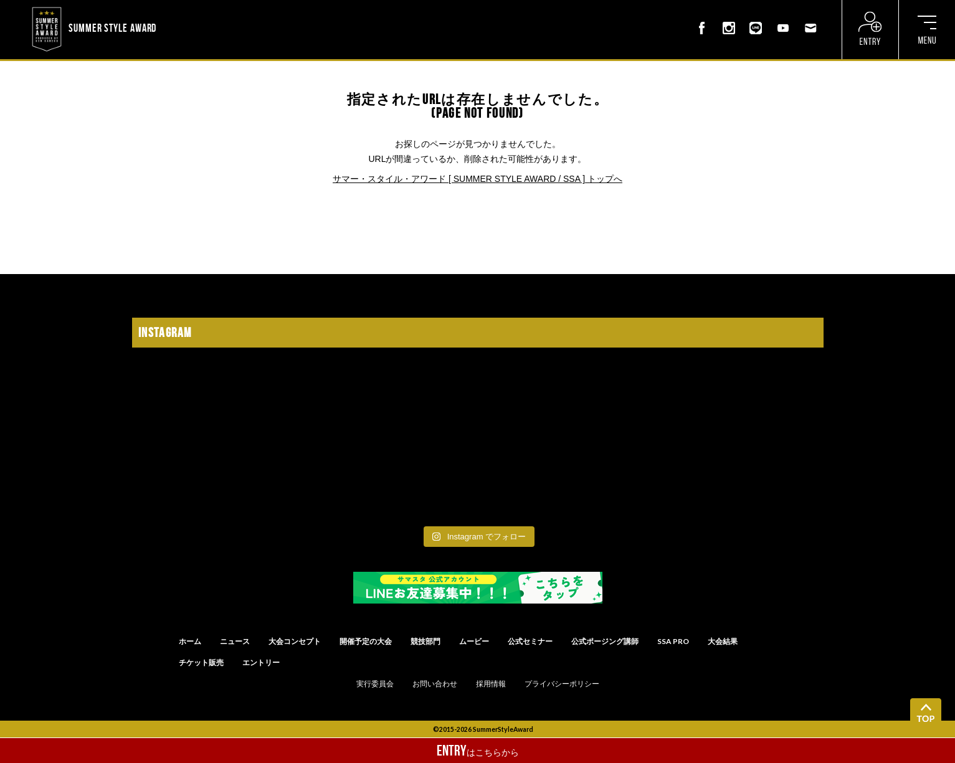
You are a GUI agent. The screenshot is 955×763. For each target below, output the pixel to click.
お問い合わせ (434, 684)
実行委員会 (375, 684)
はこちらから (478, 750)
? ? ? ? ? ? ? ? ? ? (191, 9)
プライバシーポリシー (562, 684)
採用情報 (491, 684)
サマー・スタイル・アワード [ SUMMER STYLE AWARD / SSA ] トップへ (477, 179)
